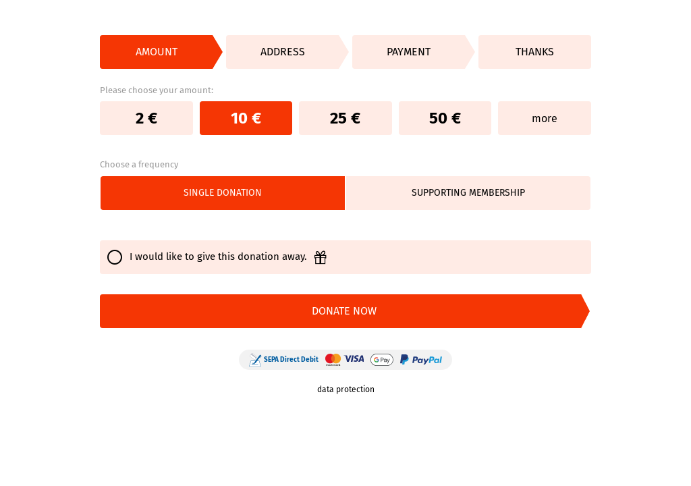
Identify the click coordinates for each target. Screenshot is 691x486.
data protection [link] (346, 389)
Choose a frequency (139, 164)
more (544, 118)
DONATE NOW (344, 310)
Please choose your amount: (156, 90)
